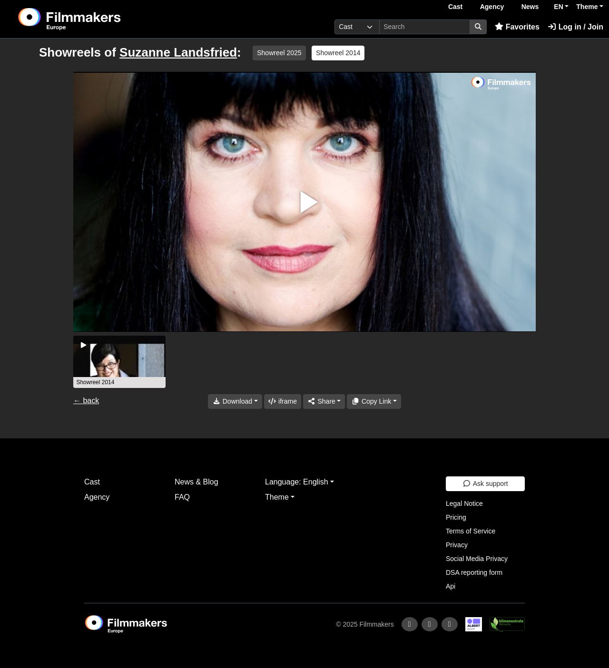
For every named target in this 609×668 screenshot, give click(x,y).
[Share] (324, 401)
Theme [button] (587, 6)
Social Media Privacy (477, 558)
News (530, 6)
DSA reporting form (474, 572)
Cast (455, 6)
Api (450, 586)
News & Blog (196, 482)
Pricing (456, 517)
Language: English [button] (296, 482)
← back (86, 401)
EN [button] (558, 6)
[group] (119, 362)
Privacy (457, 545)
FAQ (182, 497)
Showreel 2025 (279, 53)
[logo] (93, 19)
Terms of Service (470, 531)
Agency (492, 6)
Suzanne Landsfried (178, 52)
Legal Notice (464, 503)
